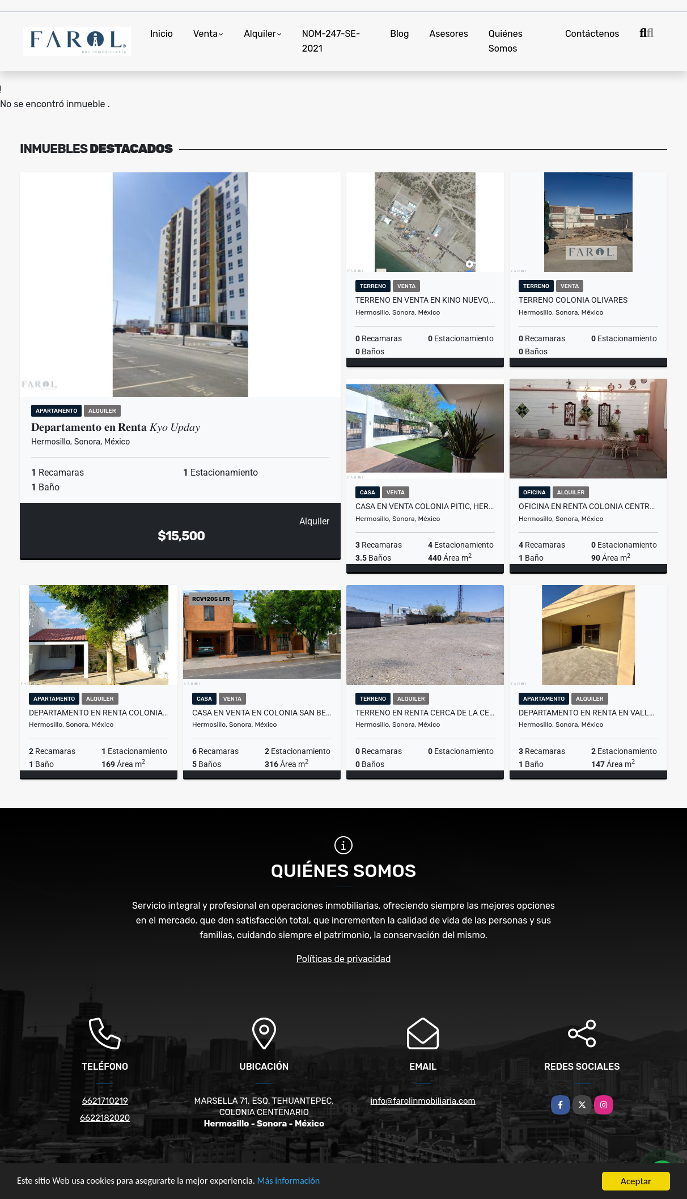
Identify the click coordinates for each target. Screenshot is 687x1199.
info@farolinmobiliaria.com (423, 1101)
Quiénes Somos (506, 41)
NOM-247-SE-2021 (331, 41)
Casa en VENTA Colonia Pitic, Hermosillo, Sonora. (425, 506)
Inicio (161, 33)
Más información (302, 1184)
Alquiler (260, 33)
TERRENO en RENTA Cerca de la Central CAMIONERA (425, 712)
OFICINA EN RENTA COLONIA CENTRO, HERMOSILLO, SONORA (588, 506)
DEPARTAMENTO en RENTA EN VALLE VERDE (588, 712)
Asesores (449, 33)
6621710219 (105, 1101)
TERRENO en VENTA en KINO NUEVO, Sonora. (425, 299)
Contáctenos (592, 33)
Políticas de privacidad (343, 959)
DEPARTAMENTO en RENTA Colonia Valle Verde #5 (98, 712)
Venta (205, 33)
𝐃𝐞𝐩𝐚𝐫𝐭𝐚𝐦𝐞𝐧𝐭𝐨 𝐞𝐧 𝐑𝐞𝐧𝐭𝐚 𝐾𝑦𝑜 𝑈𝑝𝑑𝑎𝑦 (117, 427)
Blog (399, 33)
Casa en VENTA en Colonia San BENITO (262, 712)
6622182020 (105, 1118)
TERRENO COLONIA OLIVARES (573, 299)
